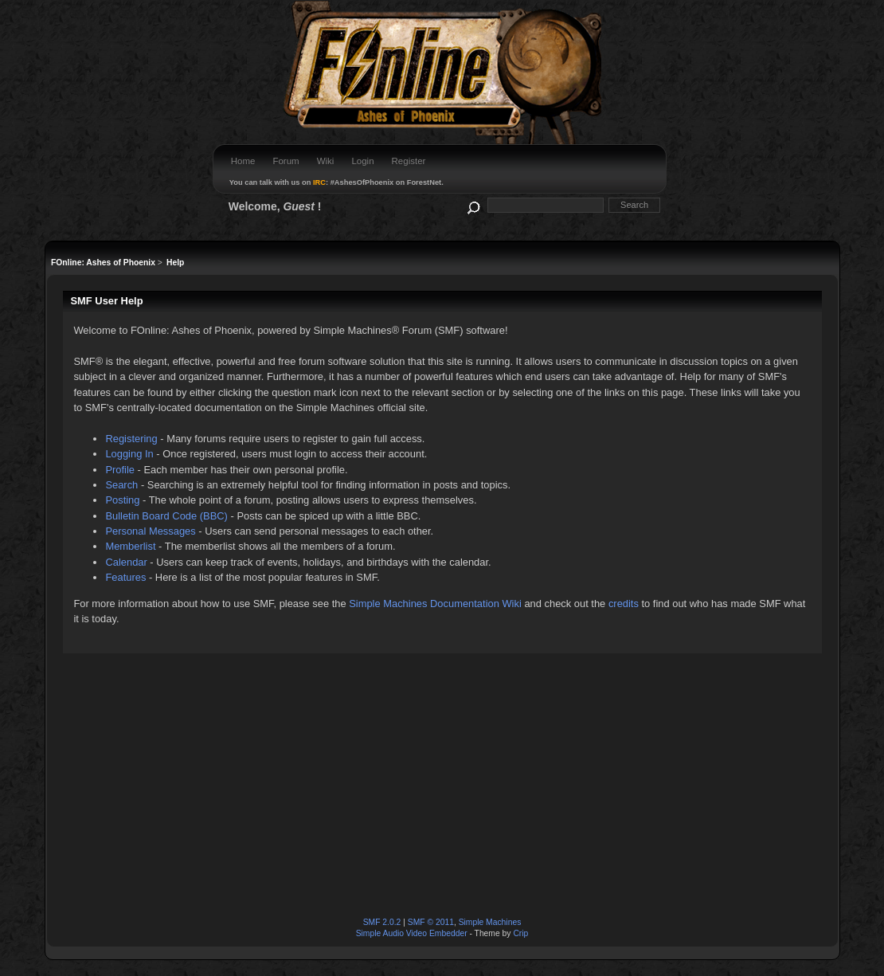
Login (362, 161)
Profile (120, 470)
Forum (285, 161)
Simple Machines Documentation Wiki (435, 604)
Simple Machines (490, 922)
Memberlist (130, 546)
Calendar (126, 562)
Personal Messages (150, 531)
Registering (131, 439)
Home (243, 161)
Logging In (129, 454)
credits (623, 604)
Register (409, 161)
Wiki (325, 161)
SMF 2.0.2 (382, 922)
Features (125, 577)
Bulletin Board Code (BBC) (166, 516)
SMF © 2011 (431, 922)
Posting (122, 500)
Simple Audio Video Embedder (411, 933)
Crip (520, 933)
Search (121, 485)
